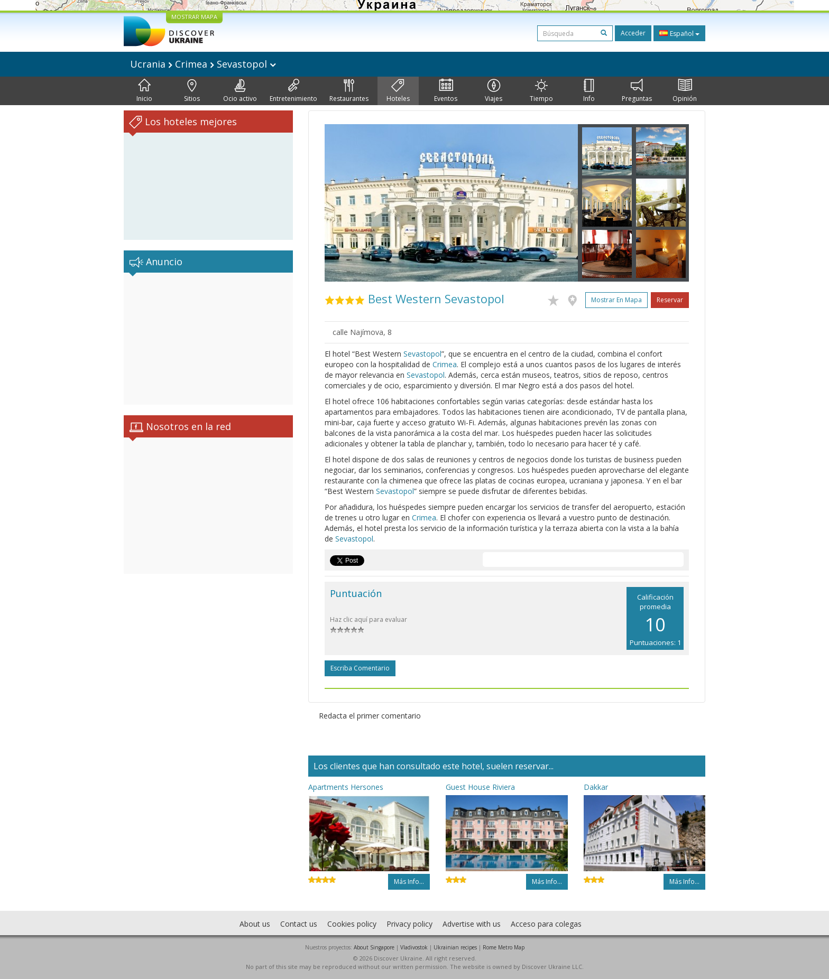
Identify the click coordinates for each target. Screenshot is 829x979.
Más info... (409, 881)
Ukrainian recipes (455, 947)
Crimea (444, 364)
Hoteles (398, 91)
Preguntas (637, 91)
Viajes (493, 91)
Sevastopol (422, 354)
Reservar (670, 299)
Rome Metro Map (503, 947)
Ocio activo (240, 91)
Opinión (685, 91)
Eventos (445, 91)
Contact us (298, 924)
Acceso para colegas (546, 924)
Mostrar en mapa (616, 299)
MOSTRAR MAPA (194, 17)
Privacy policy (409, 924)
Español (679, 33)
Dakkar (596, 787)
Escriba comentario (360, 668)
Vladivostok (414, 947)
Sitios (192, 91)
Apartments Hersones (345, 787)
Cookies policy (351, 924)
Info (589, 91)
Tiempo (541, 91)
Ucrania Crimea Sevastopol (203, 64)
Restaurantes (349, 91)
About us (255, 924)
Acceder (633, 33)
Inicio (144, 91)
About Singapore (374, 947)
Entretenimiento (293, 91)
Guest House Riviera (480, 787)
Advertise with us (472, 924)
